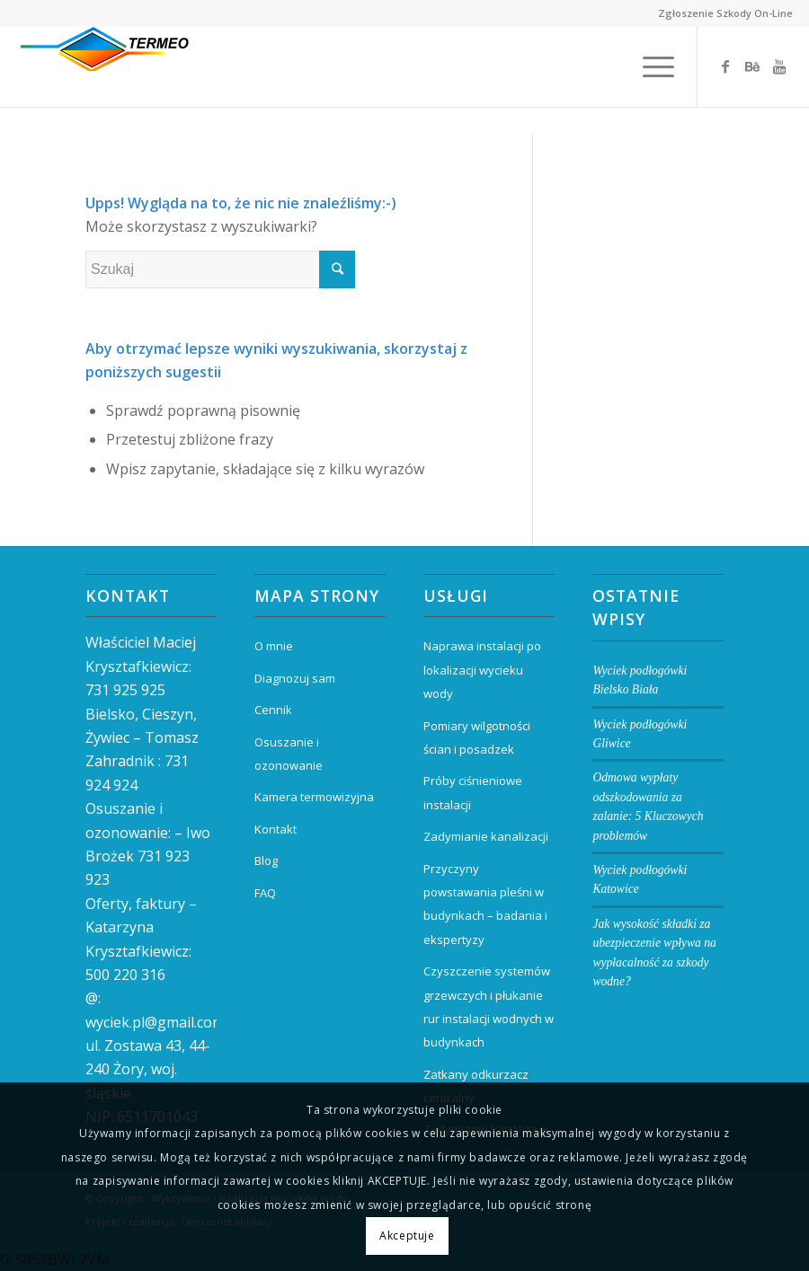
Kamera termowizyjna (314, 797)
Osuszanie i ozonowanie (288, 753)
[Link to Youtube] (779, 66)
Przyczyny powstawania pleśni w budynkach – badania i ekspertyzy (485, 904)
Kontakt (275, 829)
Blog (266, 860)
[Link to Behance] (752, 66)
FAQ (265, 893)
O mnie (273, 646)
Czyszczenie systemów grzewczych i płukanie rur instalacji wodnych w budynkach (488, 1006)
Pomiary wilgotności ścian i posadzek (476, 737)
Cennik (273, 710)
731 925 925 (125, 690)
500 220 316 (125, 974)
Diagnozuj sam (294, 678)
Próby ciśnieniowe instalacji (472, 792)
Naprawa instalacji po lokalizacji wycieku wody (482, 670)
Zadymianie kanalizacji (485, 836)
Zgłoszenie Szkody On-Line (725, 13)
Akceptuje (406, 1235)
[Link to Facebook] (725, 66)
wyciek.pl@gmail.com (155, 1022)
